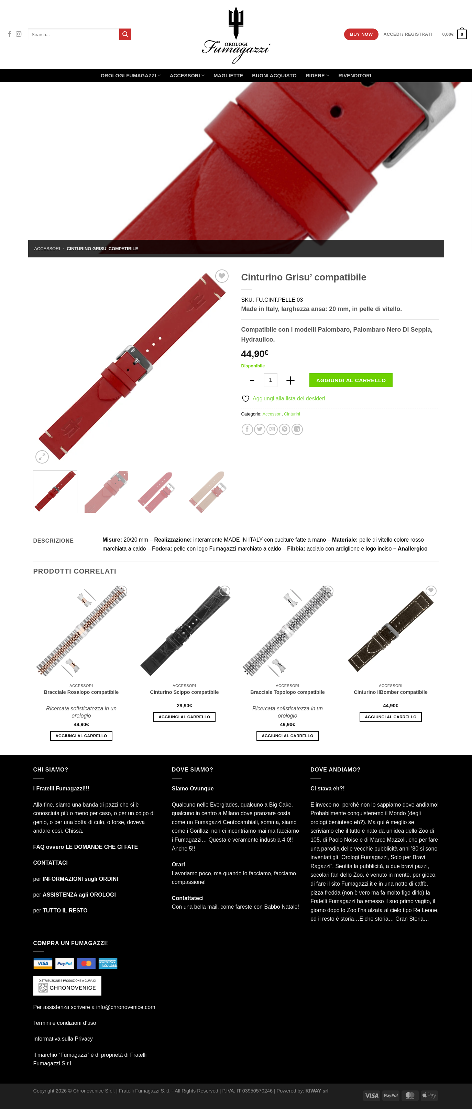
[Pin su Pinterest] (284, 429)
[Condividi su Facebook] (247, 429)
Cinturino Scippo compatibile (184, 692)
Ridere (318, 75)
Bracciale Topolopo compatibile (287, 692)
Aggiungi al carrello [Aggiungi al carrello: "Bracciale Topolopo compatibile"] (287, 736)
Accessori (187, 75)
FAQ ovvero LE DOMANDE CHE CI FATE (85, 847)
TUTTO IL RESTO (65, 910)
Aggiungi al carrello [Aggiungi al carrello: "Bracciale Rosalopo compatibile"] (81, 736)
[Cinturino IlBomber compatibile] (391, 632)
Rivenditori (354, 75)
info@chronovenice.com (125, 1007)
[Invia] (125, 34)
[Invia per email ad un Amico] (272, 429)
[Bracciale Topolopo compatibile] (288, 632)
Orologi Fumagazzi (131, 75)
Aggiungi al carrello (351, 380)
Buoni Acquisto (274, 75)
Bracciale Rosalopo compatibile (81, 692)
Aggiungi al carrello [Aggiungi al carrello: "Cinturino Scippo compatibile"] (184, 717)
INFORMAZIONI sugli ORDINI (80, 879)
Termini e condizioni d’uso (64, 1023)
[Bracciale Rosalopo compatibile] (81, 632)
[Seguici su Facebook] (9, 34)
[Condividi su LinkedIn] (297, 429)
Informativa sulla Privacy (63, 1039)
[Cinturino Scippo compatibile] (184, 632)
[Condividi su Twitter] (259, 429)
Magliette (228, 75)
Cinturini (292, 414)
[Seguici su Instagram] (18, 34)
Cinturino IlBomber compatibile (390, 692)
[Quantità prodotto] (270, 380)
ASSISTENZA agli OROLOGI (79, 895)
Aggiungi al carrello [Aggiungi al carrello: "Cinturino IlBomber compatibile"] (390, 717)
